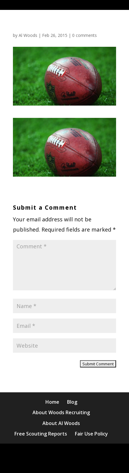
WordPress (68, 463)
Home (52, 402)
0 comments (84, 35)
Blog (72, 402)
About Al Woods (61, 423)
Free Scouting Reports (40, 433)
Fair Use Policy (91, 433)
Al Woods (28, 35)
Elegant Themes (66, 453)
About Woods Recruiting (61, 412)
